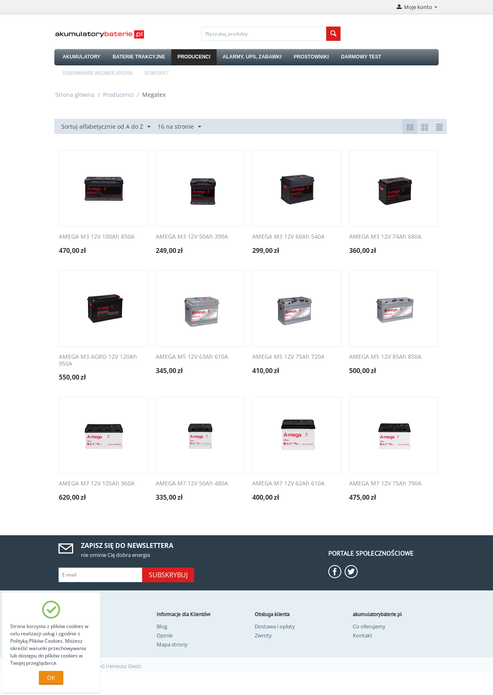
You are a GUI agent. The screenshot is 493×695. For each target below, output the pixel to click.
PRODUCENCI (194, 57)
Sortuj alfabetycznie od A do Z (105, 127)
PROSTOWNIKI (311, 57)
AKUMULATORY (81, 57)
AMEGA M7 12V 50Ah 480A (192, 483)
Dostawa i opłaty (275, 626)
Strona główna (74, 94)
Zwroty (263, 635)
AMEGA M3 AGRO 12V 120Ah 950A (98, 360)
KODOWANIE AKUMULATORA (98, 73)
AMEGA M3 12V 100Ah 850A (96, 236)
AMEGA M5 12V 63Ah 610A (192, 356)
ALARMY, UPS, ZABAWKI (252, 57)
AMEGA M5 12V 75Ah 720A (288, 356)
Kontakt (362, 635)
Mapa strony (172, 644)
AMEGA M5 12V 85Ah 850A (385, 356)
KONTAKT (157, 73)
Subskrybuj (168, 574)
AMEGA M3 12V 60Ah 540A (288, 236)
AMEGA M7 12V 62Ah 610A (288, 483)
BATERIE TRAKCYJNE (138, 57)
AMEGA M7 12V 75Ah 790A (385, 483)
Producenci (118, 94)
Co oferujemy (369, 626)
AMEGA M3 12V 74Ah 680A (385, 236)
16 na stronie (179, 127)
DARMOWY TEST (361, 57)
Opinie (165, 635)
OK (51, 678)
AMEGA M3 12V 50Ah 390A (192, 236)
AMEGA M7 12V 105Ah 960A (96, 483)
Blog (162, 626)
